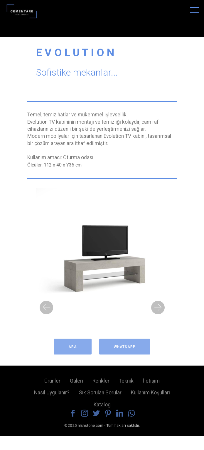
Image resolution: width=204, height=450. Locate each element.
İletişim (151, 383)
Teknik (126, 383)
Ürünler (52, 383)
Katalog (102, 407)
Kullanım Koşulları (150, 395)
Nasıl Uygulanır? (52, 395)
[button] (46, 307)
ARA (72, 349)
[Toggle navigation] (194, 9)
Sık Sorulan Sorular (100, 395)
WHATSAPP (125, 349)
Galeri (76, 383)
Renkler (100, 383)
